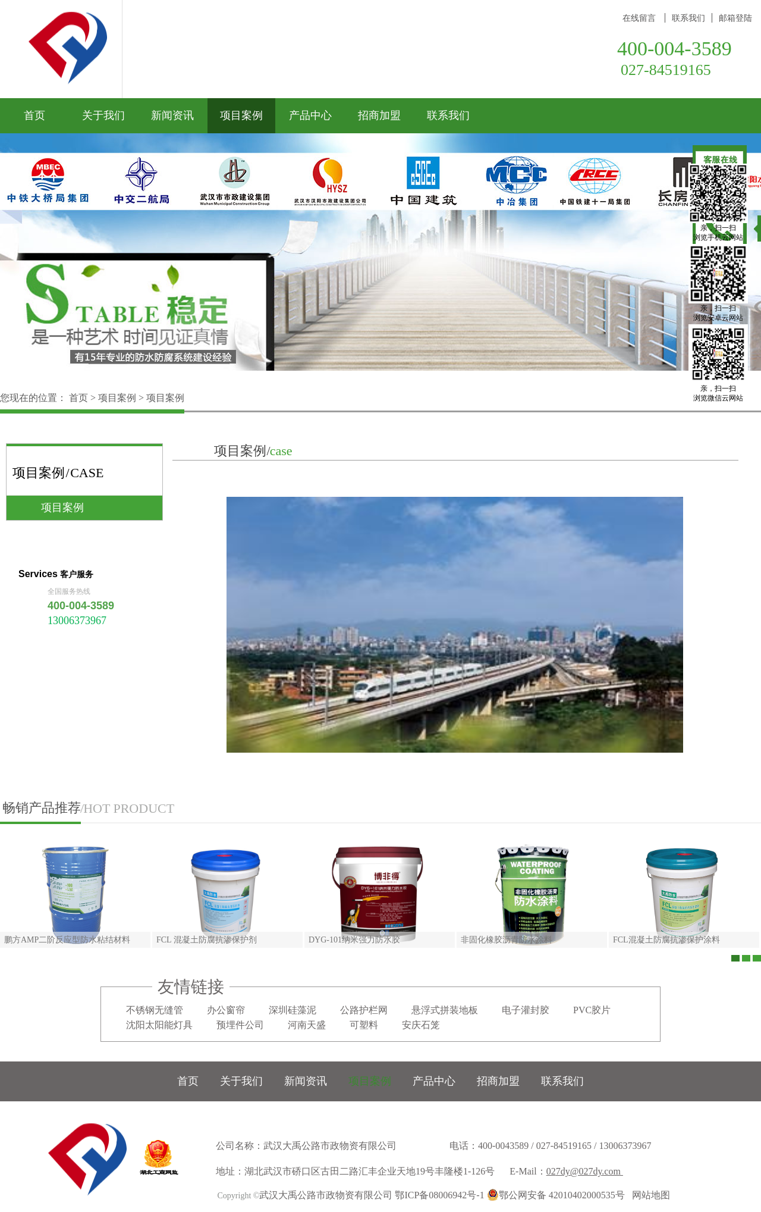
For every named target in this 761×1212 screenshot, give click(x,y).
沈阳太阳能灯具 (159, 1025)
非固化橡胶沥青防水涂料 (506, 939)
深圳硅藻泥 (292, 1010)
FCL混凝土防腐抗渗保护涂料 (666, 939)
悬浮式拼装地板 (444, 1010)
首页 (34, 115)
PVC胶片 (592, 1010)
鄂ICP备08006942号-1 (439, 1195)
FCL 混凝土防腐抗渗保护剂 (206, 939)
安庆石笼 (421, 1025)
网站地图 (648, 1195)
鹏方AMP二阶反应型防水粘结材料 (67, 939)
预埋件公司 (240, 1025)
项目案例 (117, 398)
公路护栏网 (364, 1010)
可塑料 (364, 1025)
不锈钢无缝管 (154, 1010)
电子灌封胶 (525, 1010)
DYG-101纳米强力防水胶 (354, 939)
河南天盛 (307, 1025)
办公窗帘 (226, 1010)
